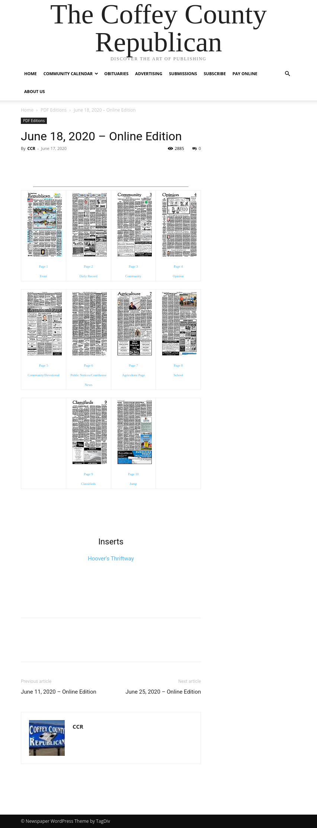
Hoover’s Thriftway (111, 558)
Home (30, 73)
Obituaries (116, 73)
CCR (31, 148)
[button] (287, 73)
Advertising (148, 73)
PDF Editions (54, 110)
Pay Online (245, 73)
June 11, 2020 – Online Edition (58, 691)
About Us (34, 91)
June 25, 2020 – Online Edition (163, 691)
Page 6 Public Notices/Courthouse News (89, 375)
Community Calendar (71, 73)
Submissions (183, 73)
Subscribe (215, 73)
